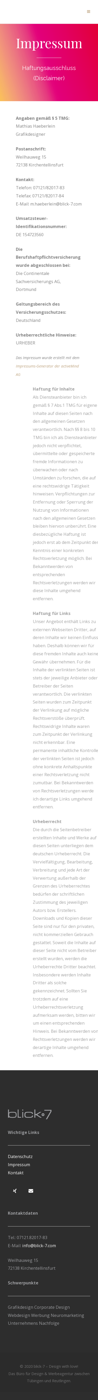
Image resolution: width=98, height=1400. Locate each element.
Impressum (19, 1164)
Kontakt (16, 1173)
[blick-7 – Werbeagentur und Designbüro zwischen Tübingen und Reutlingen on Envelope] (31, 1191)
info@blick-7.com (38, 1245)
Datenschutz (20, 1156)
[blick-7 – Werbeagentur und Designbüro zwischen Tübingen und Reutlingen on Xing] (15, 1191)
